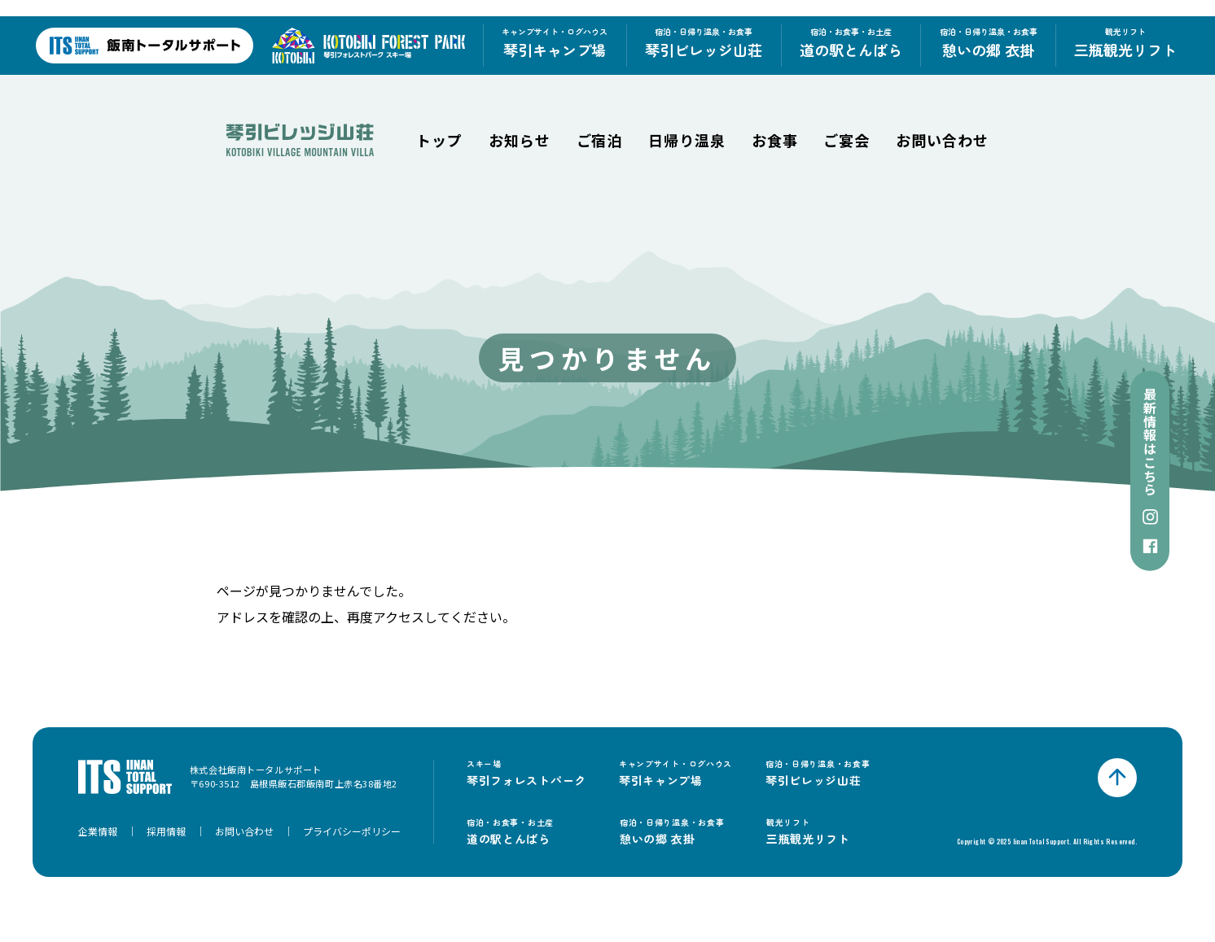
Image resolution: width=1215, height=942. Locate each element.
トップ (439, 140)
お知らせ (519, 140)
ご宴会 (846, 140)
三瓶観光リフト (1125, 42)
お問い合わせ (942, 140)
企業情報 (97, 831)
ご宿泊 (600, 140)
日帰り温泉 (687, 140)
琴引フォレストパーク (526, 773)
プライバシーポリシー (352, 831)
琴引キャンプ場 (555, 42)
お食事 (775, 140)
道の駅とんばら (851, 42)
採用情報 (166, 831)
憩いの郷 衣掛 (988, 42)
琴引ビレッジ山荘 (703, 42)
